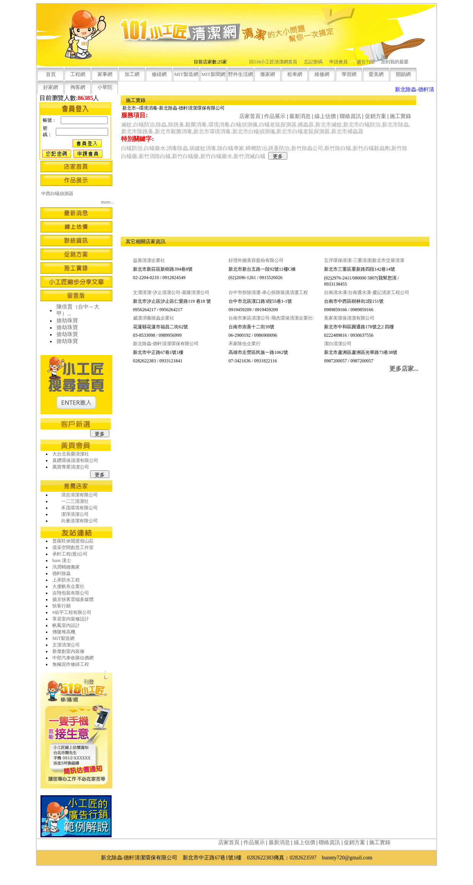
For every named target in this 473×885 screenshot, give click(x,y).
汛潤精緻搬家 (66, 567)
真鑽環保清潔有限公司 (75, 460)
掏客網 (77, 87)
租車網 (294, 74)
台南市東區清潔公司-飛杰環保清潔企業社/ (271, 318)
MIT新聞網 (213, 74)
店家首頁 (250, 116)
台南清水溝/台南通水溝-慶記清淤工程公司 (366, 292)
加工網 (132, 74)
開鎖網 (403, 74)
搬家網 (267, 74)
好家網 (50, 87)
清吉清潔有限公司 (79, 494)
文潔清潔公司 (66, 645)
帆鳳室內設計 (66, 625)
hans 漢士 (61, 560)
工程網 (77, 74)
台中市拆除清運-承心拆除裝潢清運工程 (268, 292)
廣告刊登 (366, 62)
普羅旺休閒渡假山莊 (73, 541)
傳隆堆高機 (63, 632)
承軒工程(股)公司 (69, 554)
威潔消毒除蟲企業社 (153, 318)
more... (107, 202)
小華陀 (104, 87)
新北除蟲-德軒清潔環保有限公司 (166, 343)
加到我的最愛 (394, 62)
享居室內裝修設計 (70, 619)
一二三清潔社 (75, 501)
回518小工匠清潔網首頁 (273, 62)
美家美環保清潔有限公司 (349, 318)
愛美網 (376, 74)
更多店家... (403, 368)
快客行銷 (61, 606)
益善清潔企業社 (149, 260)
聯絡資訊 (350, 116)
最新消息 (300, 116)
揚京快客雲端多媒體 (73, 599)
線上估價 (325, 116)
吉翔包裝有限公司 (70, 593)
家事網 (104, 74)
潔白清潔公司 (338, 343)
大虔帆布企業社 (68, 586)
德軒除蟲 (61, 573)
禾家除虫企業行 (244, 343)
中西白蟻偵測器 (57, 193)
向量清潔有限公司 (79, 520)
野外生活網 (240, 74)
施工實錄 (400, 116)
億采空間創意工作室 (73, 547)
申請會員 (338, 62)
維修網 (321, 74)
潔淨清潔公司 (75, 514)
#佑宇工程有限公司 (71, 612)
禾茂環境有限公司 (79, 507)
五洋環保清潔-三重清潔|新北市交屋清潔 (364, 260)
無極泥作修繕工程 (70, 664)
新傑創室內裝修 (68, 651)
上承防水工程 (66, 580)
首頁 (51, 74)
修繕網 (159, 74)
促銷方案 (375, 116)
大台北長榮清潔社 (70, 454)
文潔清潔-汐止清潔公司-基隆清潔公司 (171, 292)
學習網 (349, 74)
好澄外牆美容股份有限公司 (255, 260)
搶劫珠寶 (67, 320)
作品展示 (274, 116)
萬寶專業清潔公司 (70, 467)
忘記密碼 (313, 62)
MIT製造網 (186, 74)
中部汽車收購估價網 (73, 658)
